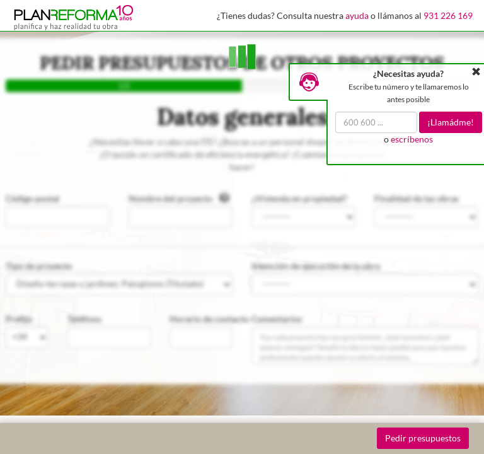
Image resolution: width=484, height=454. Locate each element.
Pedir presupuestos (423, 438)
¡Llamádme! (450, 122)
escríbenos (412, 139)
